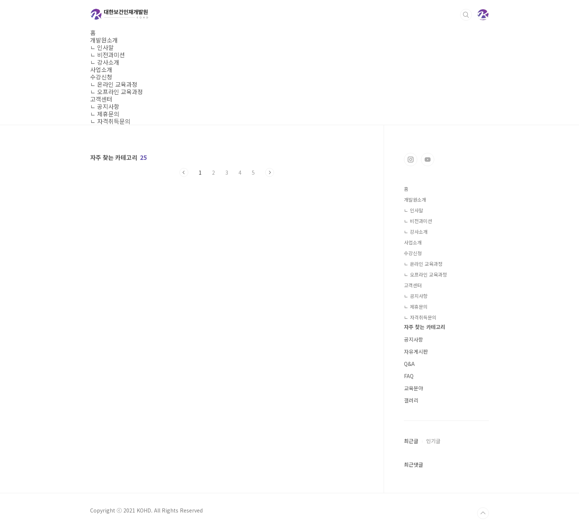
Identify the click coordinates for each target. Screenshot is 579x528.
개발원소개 (104, 39)
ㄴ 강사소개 (104, 62)
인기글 (433, 441)
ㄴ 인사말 (102, 47)
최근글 (411, 441)
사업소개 (101, 69)
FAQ (409, 376)
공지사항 (413, 339)
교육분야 (413, 388)
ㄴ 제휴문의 (104, 113)
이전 (183, 172)
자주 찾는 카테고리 (424, 326)
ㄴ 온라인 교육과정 (113, 84)
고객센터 (101, 99)
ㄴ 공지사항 (104, 106)
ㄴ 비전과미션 (107, 54)
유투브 (427, 159)
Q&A (409, 363)
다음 (269, 172)
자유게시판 (416, 351)
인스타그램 (410, 159)
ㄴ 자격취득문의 (110, 121)
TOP (483, 513)
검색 (466, 14)
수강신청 (101, 76)
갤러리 (411, 400)
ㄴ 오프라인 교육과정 (116, 91)
